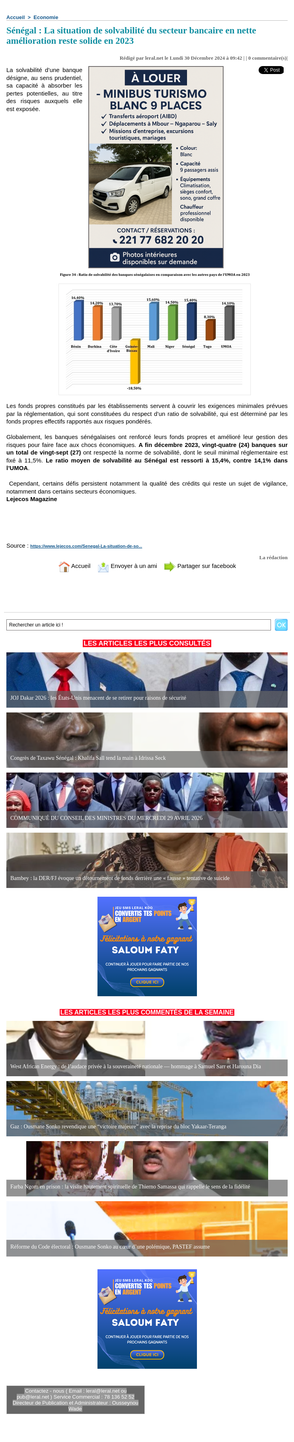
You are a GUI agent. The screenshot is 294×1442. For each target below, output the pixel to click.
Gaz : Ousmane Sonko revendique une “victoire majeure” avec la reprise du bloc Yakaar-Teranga (118, 1127)
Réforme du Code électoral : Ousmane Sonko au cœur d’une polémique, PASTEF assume (110, 1247)
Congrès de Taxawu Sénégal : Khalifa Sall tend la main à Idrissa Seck (88, 758)
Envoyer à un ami (127, 565)
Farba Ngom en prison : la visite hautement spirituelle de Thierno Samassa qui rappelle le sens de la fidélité (130, 1187)
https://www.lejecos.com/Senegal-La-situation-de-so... (86, 546)
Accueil (15, 17)
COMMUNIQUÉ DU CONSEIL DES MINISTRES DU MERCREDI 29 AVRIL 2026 (106, 818)
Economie (45, 17)
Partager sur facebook (200, 565)
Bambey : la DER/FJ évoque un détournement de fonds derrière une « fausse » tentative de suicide (120, 878)
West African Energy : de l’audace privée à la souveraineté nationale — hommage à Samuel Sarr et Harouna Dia (135, 1066)
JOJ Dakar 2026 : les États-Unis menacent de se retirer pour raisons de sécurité (98, 698)
